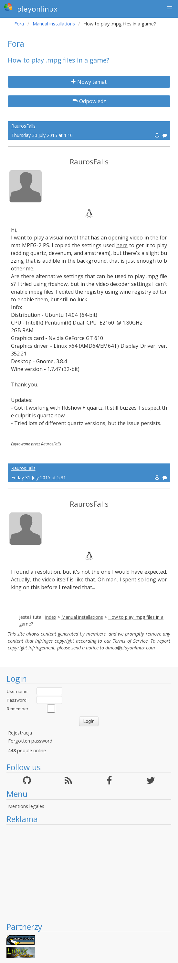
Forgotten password (30, 741)
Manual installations (54, 24)
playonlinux (31, 8)
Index (50, 617)
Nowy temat (89, 81)
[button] (169, 8)
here (122, 245)
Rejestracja (20, 733)
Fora (19, 24)
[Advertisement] (88, 873)
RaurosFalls (23, 126)
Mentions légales (26, 806)
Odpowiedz (89, 101)
